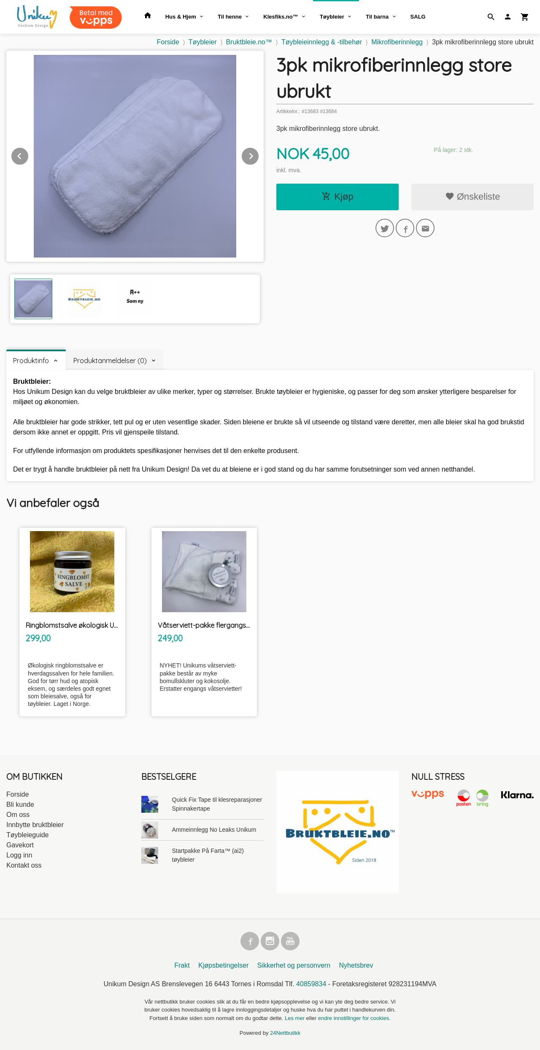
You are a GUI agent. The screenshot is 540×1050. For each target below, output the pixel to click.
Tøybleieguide (27, 834)
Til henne (230, 17)
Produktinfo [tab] (31, 360)
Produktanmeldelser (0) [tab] (110, 360)
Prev (28, 154)
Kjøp (337, 196)
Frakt (181, 965)
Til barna (377, 17)
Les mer (295, 1018)
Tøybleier (332, 17)
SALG (418, 17)
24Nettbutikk (285, 1033)
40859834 (311, 984)
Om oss (18, 814)
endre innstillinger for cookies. (354, 1018)
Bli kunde (20, 804)
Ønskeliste (472, 196)
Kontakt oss (24, 865)
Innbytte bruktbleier (35, 824)
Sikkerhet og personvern (293, 965)
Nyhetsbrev (356, 965)
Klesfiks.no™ (280, 17)
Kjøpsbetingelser (223, 965)
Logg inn (19, 855)
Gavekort (20, 845)
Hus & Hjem (180, 17)
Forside (168, 42)
